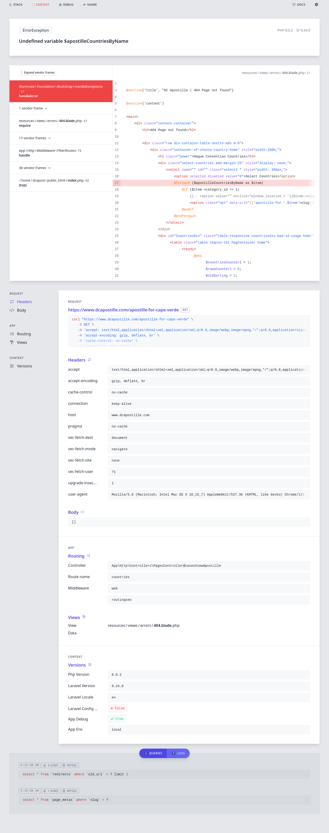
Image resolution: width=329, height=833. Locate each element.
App (12, 326)
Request (16, 294)
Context (16, 358)
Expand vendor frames (38, 72)
